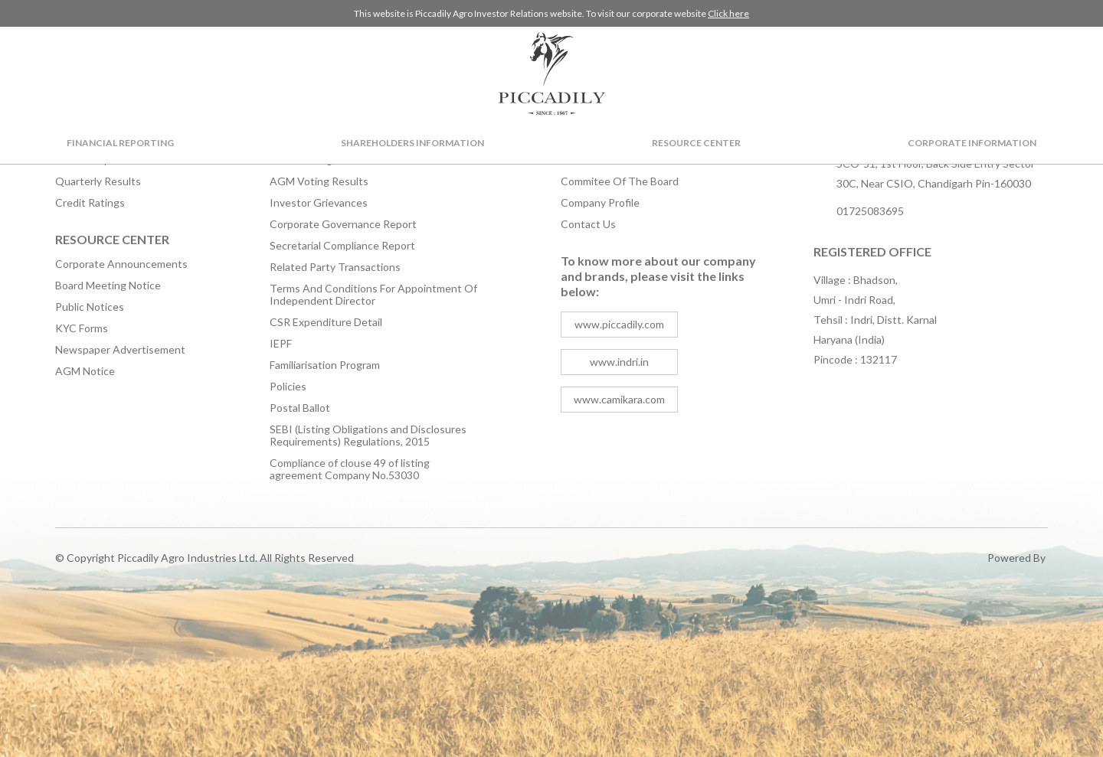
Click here (728, 13)
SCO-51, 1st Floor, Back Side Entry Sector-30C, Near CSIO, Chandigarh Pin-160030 (937, 173)
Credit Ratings (90, 203)
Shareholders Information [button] (412, 142)
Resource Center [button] (696, 142)
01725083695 (870, 210)
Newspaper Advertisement (120, 350)
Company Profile (600, 203)
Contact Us (588, 224)
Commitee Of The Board (620, 181)
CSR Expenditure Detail (326, 322)
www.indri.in (619, 361)
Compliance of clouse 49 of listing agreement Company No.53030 (350, 469)
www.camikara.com (619, 399)
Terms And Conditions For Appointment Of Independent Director (373, 294)
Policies (288, 386)
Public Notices (89, 307)
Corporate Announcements (121, 264)
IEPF (281, 344)
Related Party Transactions (335, 267)
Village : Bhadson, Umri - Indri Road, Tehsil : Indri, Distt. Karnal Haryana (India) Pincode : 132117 (875, 319)
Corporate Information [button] (972, 142)
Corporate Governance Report (343, 224)
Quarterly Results (98, 181)
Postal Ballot (300, 408)
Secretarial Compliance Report (342, 246)
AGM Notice (85, 371)
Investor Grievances (319, 203)
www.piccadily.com (619, 324)
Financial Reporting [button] (120, 142)
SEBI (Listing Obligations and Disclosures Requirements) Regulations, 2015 (368, 435)
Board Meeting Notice (108, 285)
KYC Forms (81, 328)
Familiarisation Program (325, 365)
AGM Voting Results (319, 181)
